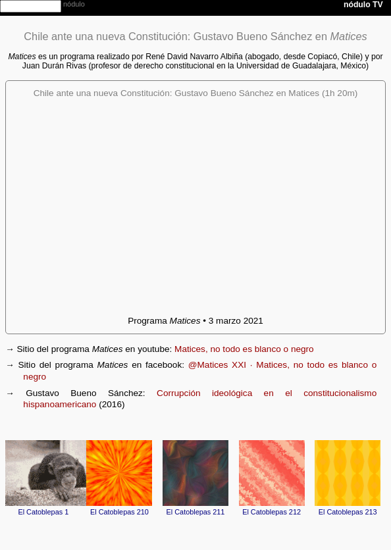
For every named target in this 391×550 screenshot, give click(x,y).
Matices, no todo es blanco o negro (244, 349)
